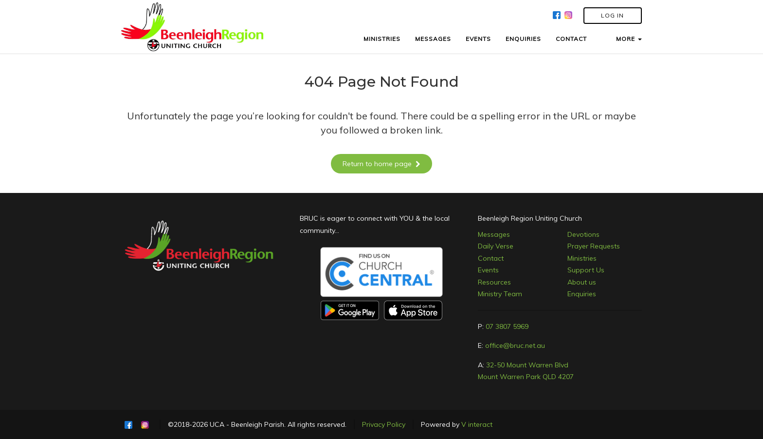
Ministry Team (500, 293)
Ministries (582, 258)
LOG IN (612, 15)
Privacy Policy (383, 424)
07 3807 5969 (507, 326)
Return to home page (381, 163)
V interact (476, 424)
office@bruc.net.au (515, 345)
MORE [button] (629, 38)
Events (488, 270)
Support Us (585, 270)
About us (581, 282)
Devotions (583, 234)
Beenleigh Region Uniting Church (530, 218)
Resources (494, 282)
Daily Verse (495, 246)
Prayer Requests (593, 246)
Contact (491, 258)
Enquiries (581, 293)
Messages (494, 234)
